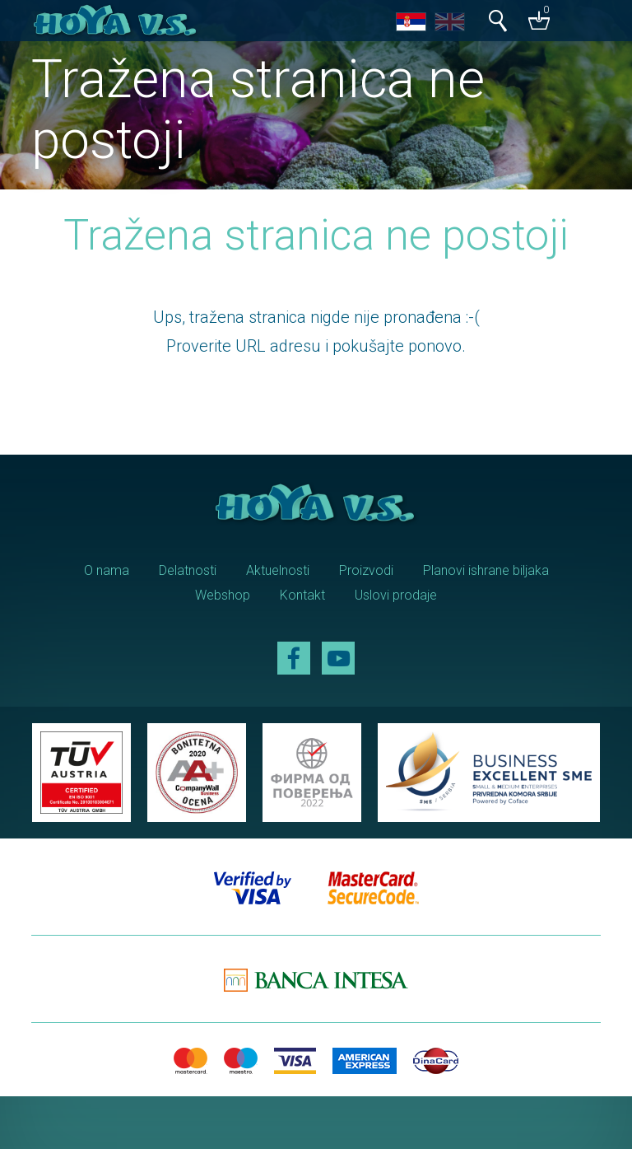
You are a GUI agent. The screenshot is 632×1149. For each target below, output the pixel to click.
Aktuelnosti (277, 570)
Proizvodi (366, 570)
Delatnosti (187, 570)
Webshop (222, 595)
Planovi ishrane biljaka (486, 570)
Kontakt (302, 595)
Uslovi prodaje (396, 595)
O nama (106, 570)
